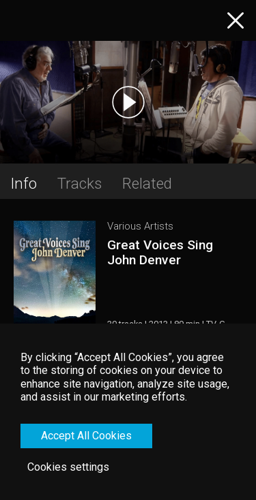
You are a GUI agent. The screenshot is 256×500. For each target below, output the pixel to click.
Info (23, 183)
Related (147, 183)
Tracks (79, 183)
